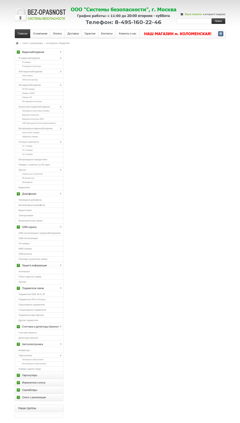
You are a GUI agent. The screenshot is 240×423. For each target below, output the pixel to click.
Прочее (22, 170)
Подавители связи (33, 288)
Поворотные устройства (32, 174)
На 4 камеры (27, 154)
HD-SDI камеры (28, 89)
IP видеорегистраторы (31, 66)
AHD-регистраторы (30, 80)
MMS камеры (25, 248)
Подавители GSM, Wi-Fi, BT (32, 294)
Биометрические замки (30, 220)
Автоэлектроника (32, 344)
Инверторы (24, 350)
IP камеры (26, 62)
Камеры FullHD (28, 93)
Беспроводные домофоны (32, 205)
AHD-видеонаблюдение (30, 71)
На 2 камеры (27, 150)
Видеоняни (24, 187)
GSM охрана (29, 227)
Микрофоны (27, 182)
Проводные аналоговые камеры (36, 111)
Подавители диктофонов (31, 315)
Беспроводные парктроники (34, 364)
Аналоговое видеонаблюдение (34, 107)
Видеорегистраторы (30, 115)
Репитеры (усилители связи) (33, 259)
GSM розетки (25, 254)
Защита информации (34, 265)
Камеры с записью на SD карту (34, 164)
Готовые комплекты (29, 142)
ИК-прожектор (28, 178)
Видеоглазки (25, 210)
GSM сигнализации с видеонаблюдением (40, 233)
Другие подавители (28, 320)
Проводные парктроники (32, 360)
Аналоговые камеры (31, 133)
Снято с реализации (32, 43)
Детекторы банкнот (29, 338)
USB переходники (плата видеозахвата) (39, 123)
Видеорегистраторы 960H (33, 119)
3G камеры (24, 243)
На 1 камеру (27, 146)
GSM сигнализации (28, 238)
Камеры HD (27, 97)
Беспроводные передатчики (33, 159)
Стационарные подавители (32, 310)
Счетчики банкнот (28, 332)
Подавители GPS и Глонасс (32, 299)
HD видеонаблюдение (30, 85)
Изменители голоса (33, 382)
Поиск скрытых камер (30, 276)
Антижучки (24, 271)
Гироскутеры (29, 375)
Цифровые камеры (30, 137)
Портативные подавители (32, 304)
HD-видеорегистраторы (32, 101)
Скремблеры (29, 390)
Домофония (29, 193)
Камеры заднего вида (30, 369)
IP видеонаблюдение (29, 58)
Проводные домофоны (30, 200)
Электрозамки (26, 215)
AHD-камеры (27, 76)
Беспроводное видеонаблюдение (36, 128)
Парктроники (25, 355)
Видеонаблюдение (33, 52)
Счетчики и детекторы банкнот (40, 326)
